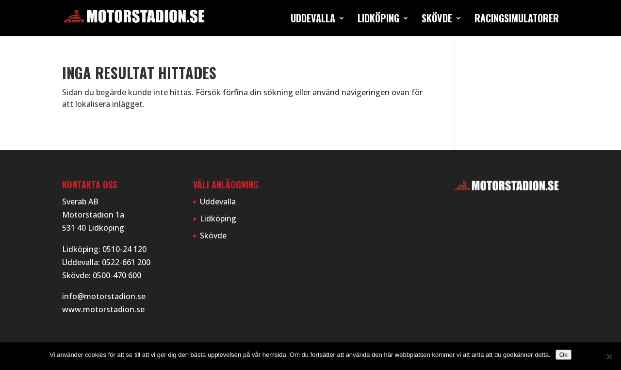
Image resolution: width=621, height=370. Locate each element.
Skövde (437, 20)
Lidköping (378, 20)
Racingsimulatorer (516, 20)
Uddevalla (313, 20)
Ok (563, 354)
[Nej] (609, 356)
